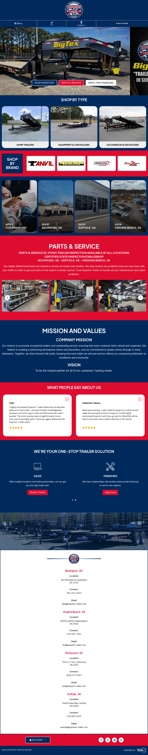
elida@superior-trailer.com (74, 604)
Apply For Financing (100, 83)
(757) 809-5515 (74, 716)
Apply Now (110, 492)
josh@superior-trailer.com (74, 686)
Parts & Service (71, 83)
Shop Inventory (44, 83)
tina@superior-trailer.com (74, 645)
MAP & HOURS (122, 23)
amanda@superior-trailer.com (74, 727)
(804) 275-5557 (74, 675)
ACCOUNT (38, 740)
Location (81, 25)
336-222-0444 (74, 593)
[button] (69, 88)
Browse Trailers (37, 492)
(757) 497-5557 (74, 634)
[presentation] (7, 297)
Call (51, 24)
